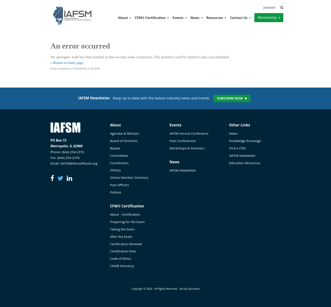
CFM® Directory (122, 266)
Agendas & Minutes (124, 133)
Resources (216, 17)
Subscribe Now (230, 98)
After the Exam (121, 236)
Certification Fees (123, 251)
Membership (268, 17)
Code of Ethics (120, 258)
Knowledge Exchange (245, 141)
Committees (119, 155)
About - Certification (125, 214)
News (196, 17)
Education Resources (244, 163)
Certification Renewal (126, 244)
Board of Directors (124, 141)
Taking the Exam (122, 229)
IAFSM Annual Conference (189, 133)
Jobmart (269, 7)
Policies (115, 192)
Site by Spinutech (189, 289)
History (115, 170)
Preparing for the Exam (127, 222)
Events (179, 17)
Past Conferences (183, 141)
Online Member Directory (129, 177)
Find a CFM (237, 148)
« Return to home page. (67, 63)
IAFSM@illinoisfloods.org (78, 163)
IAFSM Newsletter (183, 170)
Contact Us (240, 17)
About (125, 17)
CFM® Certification (152, 17)
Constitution (119, 163)
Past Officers (119, 185)
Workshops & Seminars (187, 148)
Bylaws (115, 148)
